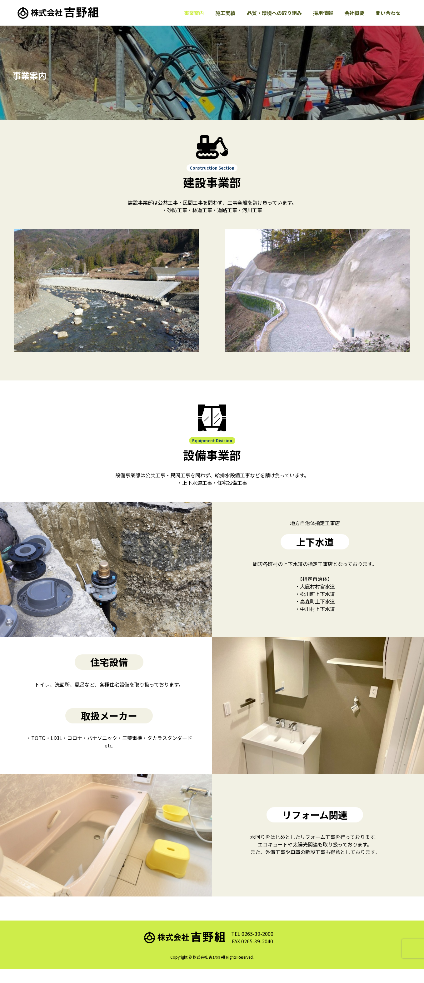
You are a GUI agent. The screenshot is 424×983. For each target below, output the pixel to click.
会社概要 (353, 19)
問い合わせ (387, 19)
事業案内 (188, 19)
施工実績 (220, 19)
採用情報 (320, 19)
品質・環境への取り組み (270, 19)
